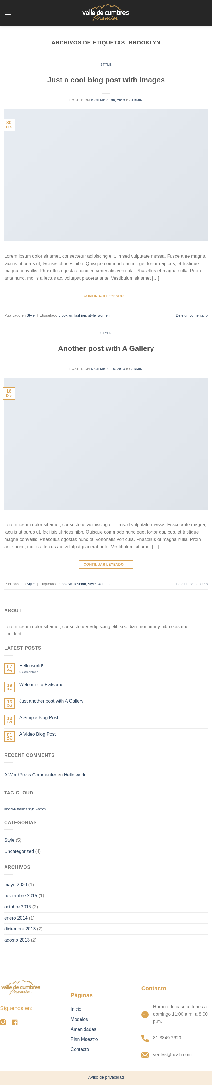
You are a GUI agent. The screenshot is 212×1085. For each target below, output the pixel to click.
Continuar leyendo (106, 296)
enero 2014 (16, 918)
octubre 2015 (17, 906)
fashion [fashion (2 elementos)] (22, 809)
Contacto (80, 1049)
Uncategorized (19, 851)
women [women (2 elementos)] (41, 809)
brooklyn (65, 315)
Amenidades (83, 1029)
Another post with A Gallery (106, 348)
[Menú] (7, 13)
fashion (80, 315)
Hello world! (31, 665)
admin (137, 100)
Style (106, 64)
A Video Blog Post (37, 734)
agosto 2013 (17, 940)
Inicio (76, 1009)
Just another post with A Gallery (51, 701)
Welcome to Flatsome (41, 684)
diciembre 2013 (20, 928)
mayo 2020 (15, 884)
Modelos (79, 1019)
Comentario (28, 672)
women (104, 315)
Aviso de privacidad (106, 1077)
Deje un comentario (192, 315)
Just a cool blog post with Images (106, 80)
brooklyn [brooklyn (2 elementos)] (10, 809)
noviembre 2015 (20, 895)
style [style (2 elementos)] (31, 809)
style (92, 315)
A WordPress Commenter (30, 774)
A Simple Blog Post (38, 717)
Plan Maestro (84, 1039)
